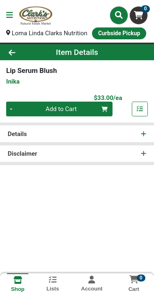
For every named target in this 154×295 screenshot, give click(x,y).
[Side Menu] (9, 15)
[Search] (119, 15)
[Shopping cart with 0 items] (138, 15)
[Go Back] (23, 52)
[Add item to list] (140, 109)
